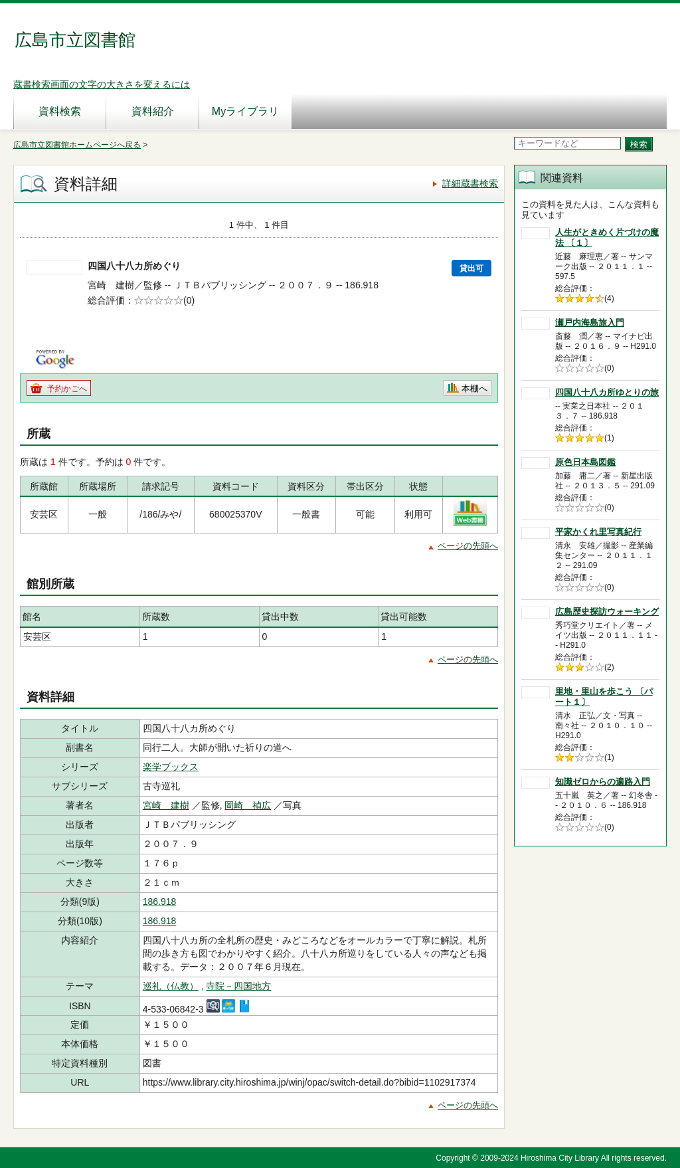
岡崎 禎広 (247, 805)
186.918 (160, 901)
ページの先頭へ (468, 546)
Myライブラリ (245, 111)
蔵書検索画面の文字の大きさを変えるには (101, 84)
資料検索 (60, 111)
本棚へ (474, 388)
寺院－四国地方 (238, 986)
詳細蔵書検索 (470, 183)
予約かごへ (67, 388)
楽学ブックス (171, 766)
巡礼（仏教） (171, 986)
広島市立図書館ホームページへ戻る (77, 144)
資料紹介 (152, 111)
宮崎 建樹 (166, 805)
